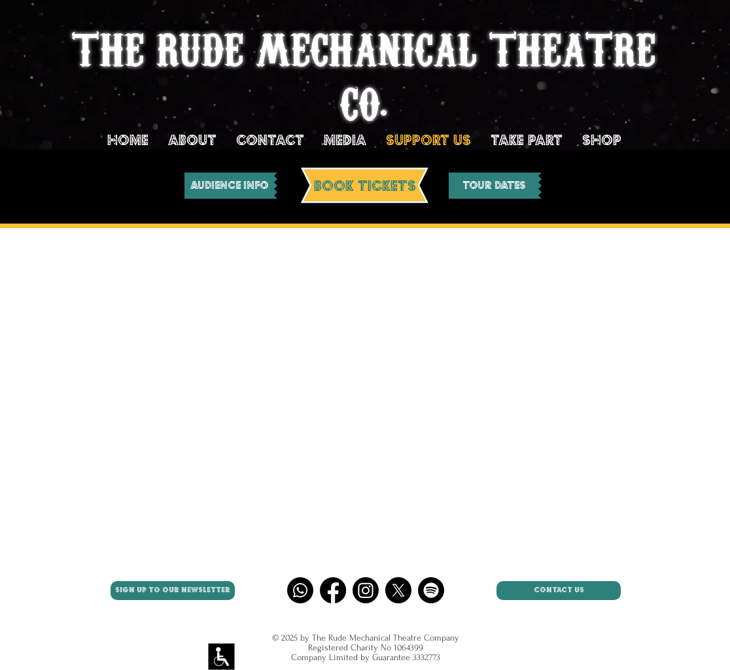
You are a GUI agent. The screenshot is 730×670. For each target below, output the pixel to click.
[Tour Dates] (493, 186)
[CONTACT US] (558, 590)
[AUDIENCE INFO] (229, 186)
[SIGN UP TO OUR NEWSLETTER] (173, 590)
